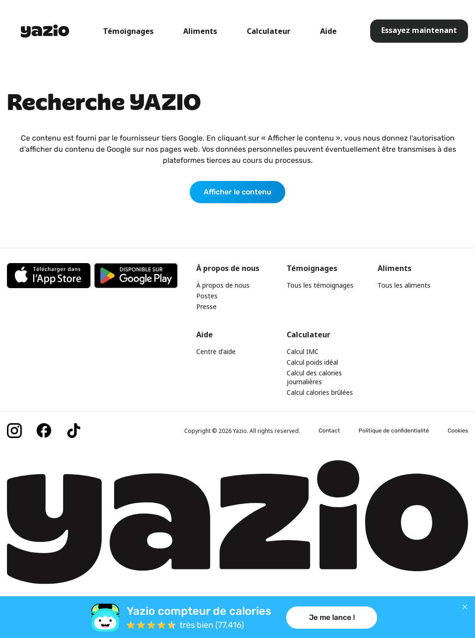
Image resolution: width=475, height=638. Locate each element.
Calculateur (268, 31)
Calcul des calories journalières (314, 377)
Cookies (458, 430)
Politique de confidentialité (394, 430)
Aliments (200, 31)
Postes (207, 295)
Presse (206, 306)
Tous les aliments (404, 285)
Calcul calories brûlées (320, 392)
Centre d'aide (216, 351)
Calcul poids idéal (312, 362)
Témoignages (128, 31)
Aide (328, 31)
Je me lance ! (332, 617)
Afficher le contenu (237, 191)
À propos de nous (223, 285)
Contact (329, 430)
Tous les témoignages (320, 285)
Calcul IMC (303, 351)
